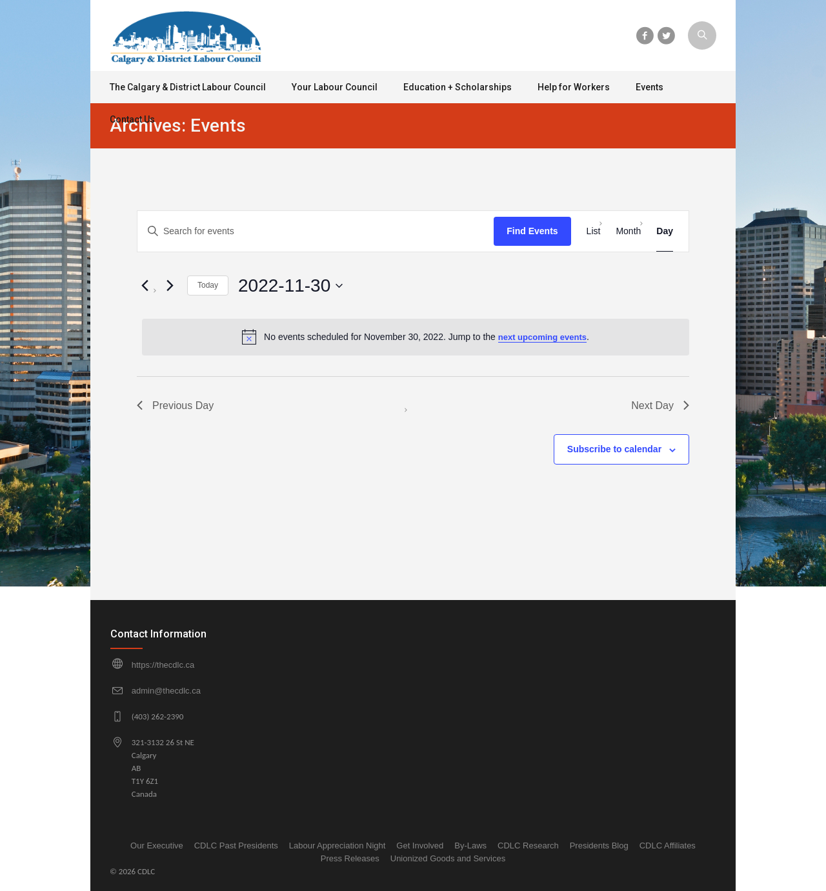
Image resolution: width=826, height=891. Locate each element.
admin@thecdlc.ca (166, 691)
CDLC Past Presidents (236, 845)
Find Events (532, 231)
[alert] (415, 337)
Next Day (660, 405)
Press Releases (350, 858)
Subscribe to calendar (614, 449)
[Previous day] (144, 286)
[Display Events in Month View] (628, 231)
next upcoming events (542, 337)
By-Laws (470, 845)
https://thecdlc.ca (163, 665)
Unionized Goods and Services (448, 858)
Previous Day (175, 405)
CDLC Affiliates (668, 845)
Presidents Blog (599, 845)
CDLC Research (528, 845)
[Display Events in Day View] (664, 231)
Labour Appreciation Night (337, 845)
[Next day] (169, 286)
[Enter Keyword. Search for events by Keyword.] (315, 231)
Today (207, 285)
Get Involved (419, 845)
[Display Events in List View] (594, 231)
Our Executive (156, 845)
